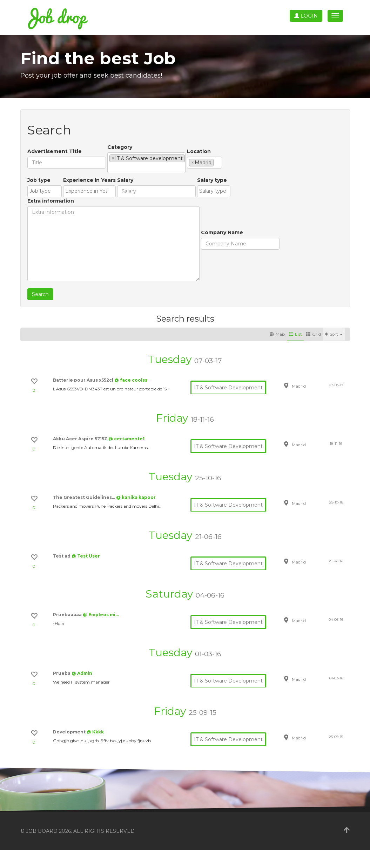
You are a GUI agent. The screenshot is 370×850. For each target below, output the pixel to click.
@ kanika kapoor (136, 497)
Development (70, 731)
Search (40, 294)
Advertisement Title (54, 151)
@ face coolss (130, 380)
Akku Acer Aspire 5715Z (80, 438)
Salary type (212, 180)
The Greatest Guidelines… (84, 497)
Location (199, 151)
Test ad (62, 556)
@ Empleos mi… (101, 614)
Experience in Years (89, 180)
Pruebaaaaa (68, 614)
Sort (334, 334)
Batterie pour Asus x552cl (83, 380)
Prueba (62, 673)
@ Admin (82, 673)
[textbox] (111, 167)
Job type (39, 180)
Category (119, 147)
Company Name (222, 232)
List (295, 334)
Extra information (50, 201)
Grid (313, 334)
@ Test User (86, 556)
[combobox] (146, 162)
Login (306, 16)
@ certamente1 (126, 438)
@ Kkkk (95, 731)
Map (277, 334)
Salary (125, 180)
